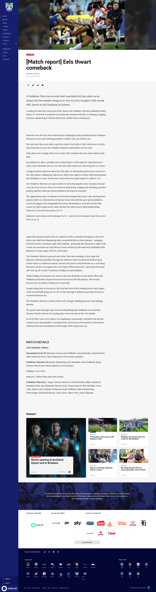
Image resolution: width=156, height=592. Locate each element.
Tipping (6, 40)
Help (49, 588)
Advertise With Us (64, 588)
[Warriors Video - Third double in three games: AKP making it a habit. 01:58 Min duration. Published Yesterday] (102, 432)
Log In (6, 583)
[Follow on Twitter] (53, 552)
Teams (5, 30)
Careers (44, 588)
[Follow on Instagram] (58, 552)
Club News (30, 54)
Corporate (6, 59)
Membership (7, 49)
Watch (5, 19)
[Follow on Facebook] (49, 552)
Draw (5, 23)
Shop (4, 56)
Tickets (5, 52)
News (5, 16)
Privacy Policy (36, 588)
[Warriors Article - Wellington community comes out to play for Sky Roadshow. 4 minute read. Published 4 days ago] (133, 432)
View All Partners (87, 542)
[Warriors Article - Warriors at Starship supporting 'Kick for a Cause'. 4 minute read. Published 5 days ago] (102, 463)
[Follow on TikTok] (45, 552)
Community (7, 33)
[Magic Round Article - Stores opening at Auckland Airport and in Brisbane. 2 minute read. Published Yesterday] (56, 448)
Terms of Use (27, 588)
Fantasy (6, 37)
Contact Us (55, 588)
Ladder (5, 26)
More (10, 44)
